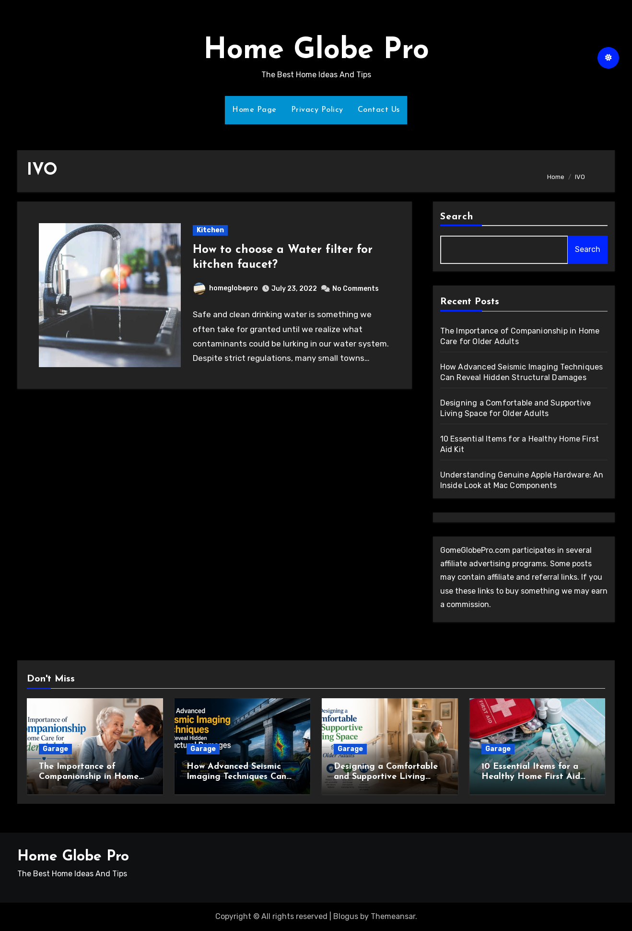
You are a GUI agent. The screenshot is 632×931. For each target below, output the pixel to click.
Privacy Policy (317, 110)
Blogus (345, 916)
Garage (55, 749)
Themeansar (393, 916)
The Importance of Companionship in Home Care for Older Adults (89, 777)
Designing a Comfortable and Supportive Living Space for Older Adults (386, 777)
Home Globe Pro (316, 50)
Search (457, 217)
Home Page (254, 110)
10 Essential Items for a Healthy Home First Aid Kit (530, 777)
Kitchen (210, 230)
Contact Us (379, 110)
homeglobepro (225, 288)
